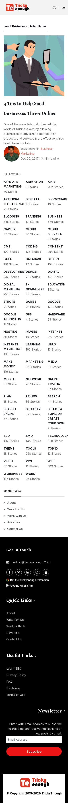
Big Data (33, 199)
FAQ (9, 681)
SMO (29, 436)
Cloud (31, 229)
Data (8, 259)
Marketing (27, 153)
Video (8, 461)
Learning (33, 344)
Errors (9, 301)
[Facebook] (9, 572)
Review (31, 396)
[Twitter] (18, 572)
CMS (7, 246)
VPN (29, 461)
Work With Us (16, 516)
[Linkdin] (27, 572)
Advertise (13, 522)
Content (55, 246)
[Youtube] (46, 572)
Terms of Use (15, 695)
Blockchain (57, 199)
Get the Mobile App (21, 585)
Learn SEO (13, 668)
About (11, 502)
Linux (52, 344)
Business (46, 148)
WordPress (13, 474)
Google (54, 301)
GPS (29, 314)
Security (33, 409)
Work (30, 474)
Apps (51, 182)
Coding (32, 246)
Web (51, 461)
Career (9, 229)
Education (56, 284)
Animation (34, 182)
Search (54, 396)
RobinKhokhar (28, 148)
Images (31, 331)
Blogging (11, 216)
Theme (9, 448)
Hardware (56, 314)
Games (31, 301)
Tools (31, 448)
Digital (53, 271)
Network (33, 379)
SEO (7, 436)
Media (52, 361)
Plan (7, 396)
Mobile (9, 379)
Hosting (10, 331)
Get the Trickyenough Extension (29, 580)
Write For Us (16, 509)
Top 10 (53, 448)
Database (34, 259)
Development (15, 271)
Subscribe (34, 751)
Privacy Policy (16, 675)
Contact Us (15, 529)
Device (31, 271)
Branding (33, 216)
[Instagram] (37, 572)
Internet (55, 331)
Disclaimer (13, 688)
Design (53, 259)
